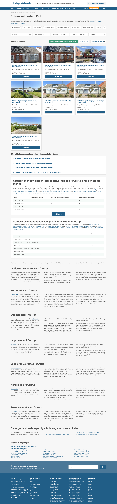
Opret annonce (94, 8)
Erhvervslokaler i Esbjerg (50, 457)
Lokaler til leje (29, 8)
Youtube (16, 497)
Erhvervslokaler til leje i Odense (77, 483)
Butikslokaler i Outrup (56, 263)
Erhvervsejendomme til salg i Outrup (21, 450)
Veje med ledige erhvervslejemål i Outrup (23, 446)
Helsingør (90, 500)
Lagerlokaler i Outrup (72, 263)
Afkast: (14, 72)
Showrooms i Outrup (48, 454)
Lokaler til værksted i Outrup (89, 263)
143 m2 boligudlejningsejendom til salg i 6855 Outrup (90, 66)
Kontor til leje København (75, 486)
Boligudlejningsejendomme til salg (58, 500)
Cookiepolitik (33, 487)
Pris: (13, 73)
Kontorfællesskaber (63, 27)
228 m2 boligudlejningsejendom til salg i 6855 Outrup (58, 101)
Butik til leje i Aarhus (74, 493)
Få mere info (26, 76)
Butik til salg (53, 481)
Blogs (31, 490)
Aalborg (90, 484)
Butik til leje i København (56, 497)
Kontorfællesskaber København (77, 500)
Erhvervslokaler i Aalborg (75, 484)
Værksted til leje (54, 487)
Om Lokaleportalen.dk (17, 8)
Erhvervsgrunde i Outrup (81, 456)
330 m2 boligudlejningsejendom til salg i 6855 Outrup (25, 66)
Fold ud (57, 214)
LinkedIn (20, 497)
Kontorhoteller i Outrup (49, 453)
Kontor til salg (53, 493)
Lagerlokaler (37, 27)
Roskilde (90, 493)
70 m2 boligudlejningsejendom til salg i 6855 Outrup (25, 137)
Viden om (68, 8)
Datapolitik (33, 486)
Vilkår (31, 483)
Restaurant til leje (54, 486)
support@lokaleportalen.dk (17, 483)
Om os (31, 479)
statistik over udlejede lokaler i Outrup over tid (55, 191)
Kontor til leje (53, 492)
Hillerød (90, 495)
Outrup (33, 12)
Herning (90, 497)
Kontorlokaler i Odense (74, 489)
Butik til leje (52, 483)
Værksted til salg (54, 489)
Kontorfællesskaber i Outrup (19, 453)
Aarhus (90, 481)
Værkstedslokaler (49, 27)
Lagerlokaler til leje (73, 497)
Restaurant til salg (54, 484)
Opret (86, 8)
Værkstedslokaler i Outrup (81, 451)
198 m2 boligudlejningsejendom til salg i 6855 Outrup (58, 66)
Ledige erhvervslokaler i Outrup (21, 263)
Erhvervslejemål (53, 479)
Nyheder (32, 489)
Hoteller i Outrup (15, 456)
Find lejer (53, 8)
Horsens (90, 501)
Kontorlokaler (16, 27)
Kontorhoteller (76, 27)
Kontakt (32, 481)
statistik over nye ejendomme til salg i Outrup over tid (42, 193)
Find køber (60, 8)
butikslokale (35, 319)
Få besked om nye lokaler (97, 3)
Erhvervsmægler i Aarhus (56, 501)
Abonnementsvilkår (35, 484)
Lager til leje (53, 490)
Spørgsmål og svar (35, 492)
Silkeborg (90, 490)
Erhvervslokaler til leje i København (77, 479)
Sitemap (32, 498)
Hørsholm (90, 498)
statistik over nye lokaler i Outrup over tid (25, 191)
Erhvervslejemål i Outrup (81, 454)
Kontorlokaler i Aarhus (74, 487)
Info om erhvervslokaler (36, 497)
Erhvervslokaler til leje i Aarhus (76, 481)
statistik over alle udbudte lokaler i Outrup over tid (81, 190)
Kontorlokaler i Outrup (41, 263)
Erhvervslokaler (14, 12)
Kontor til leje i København (56, 495)
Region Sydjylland (24, 12)
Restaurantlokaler (88, 27)
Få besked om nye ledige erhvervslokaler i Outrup (63, 41)
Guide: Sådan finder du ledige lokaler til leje (56, 434)
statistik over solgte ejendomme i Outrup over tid (77, 193)
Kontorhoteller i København (75, 498)
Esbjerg (90, 486)
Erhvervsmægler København (76, 501)
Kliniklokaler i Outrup (17, 454)
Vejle (89, 492)
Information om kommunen (19, 448)
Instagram (14, 497)
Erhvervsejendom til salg (42, 8)
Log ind (104, 8)
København (91, 479)
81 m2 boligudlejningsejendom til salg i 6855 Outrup (25, 101)
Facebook (11, 497)
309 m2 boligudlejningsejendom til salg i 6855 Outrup (90, 101)
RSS (31, 500)
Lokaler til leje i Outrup (49, 450)
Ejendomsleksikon (34, 493)
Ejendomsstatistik (34, 495)
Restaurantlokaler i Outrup (81, 453)
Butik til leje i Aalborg (74, 495)
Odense (90, 483)
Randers (90, 487)
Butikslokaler (26, 27)
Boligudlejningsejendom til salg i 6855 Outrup (25, 69)
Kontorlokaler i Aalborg (74, 490)
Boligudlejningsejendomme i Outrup (53, 456)
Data (73, 8)
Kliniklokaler (14, 389)
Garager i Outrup (15, 457)
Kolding (90, 489)
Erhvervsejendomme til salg (56, 498)
